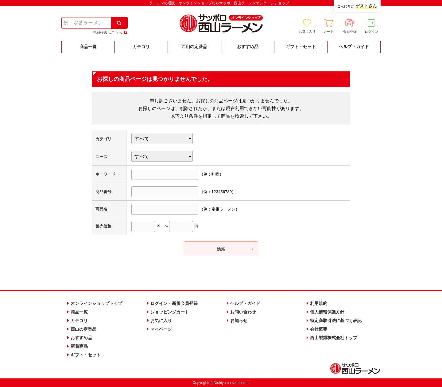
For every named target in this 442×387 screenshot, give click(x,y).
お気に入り (161, 320)
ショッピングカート (169, 311)
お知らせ (238, 320)
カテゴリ (79, 320)
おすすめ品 (81, 337)
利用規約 (318, 303)
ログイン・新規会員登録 (174, 303)
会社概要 (318, 328)
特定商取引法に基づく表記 (336, 320)
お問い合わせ (243, 311)
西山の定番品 (83, 328)
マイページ (161, 328)
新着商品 (79, 345)
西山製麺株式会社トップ (333, 337)
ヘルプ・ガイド (245, 303)
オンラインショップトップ (96, 303)
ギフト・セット (86, 354)
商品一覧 (79, 311)
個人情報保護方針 (327, 311)
